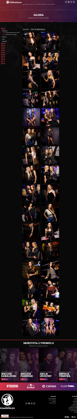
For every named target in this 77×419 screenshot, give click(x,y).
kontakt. (64, 4)
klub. (31, 4)
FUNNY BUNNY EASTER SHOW (11, 32)
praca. (58, 4)
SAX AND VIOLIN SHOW (10, 34)
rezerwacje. (38, 4)
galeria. (26, 4)
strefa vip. (47, 6)
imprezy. (19, 4)
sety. (52, 4)
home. (12, 4)
